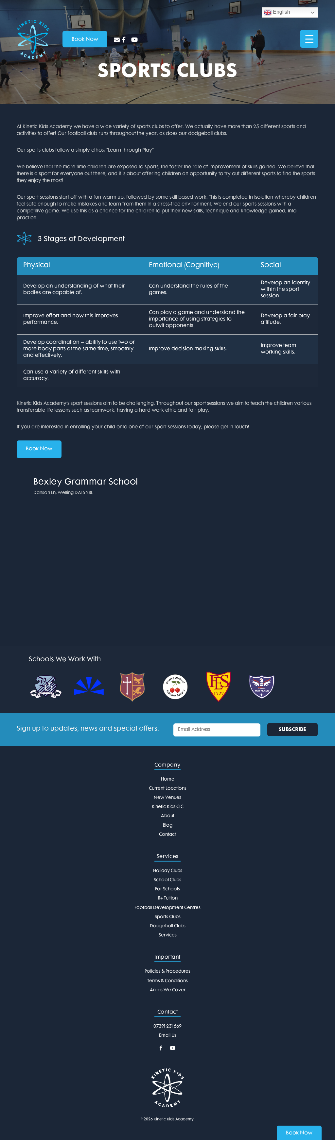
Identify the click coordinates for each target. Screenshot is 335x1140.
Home (167, 779)
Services (168, 935)
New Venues (167, 798)
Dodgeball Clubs (167, 926)
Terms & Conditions (167, 981)
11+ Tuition (168, 898)
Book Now (39, 449)
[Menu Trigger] (309, 39)
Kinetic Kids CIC (168, 807)
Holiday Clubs (167, 871)
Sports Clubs (168, 917)
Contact (167, 835)
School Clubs (167, 880)
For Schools (167, 889)
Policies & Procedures (167, 971)
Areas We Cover (167, 990)
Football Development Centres (167, 908)
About (167, 816)
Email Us (167, 1035)
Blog (167, 825)
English (277, 12)
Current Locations (167, 788)
